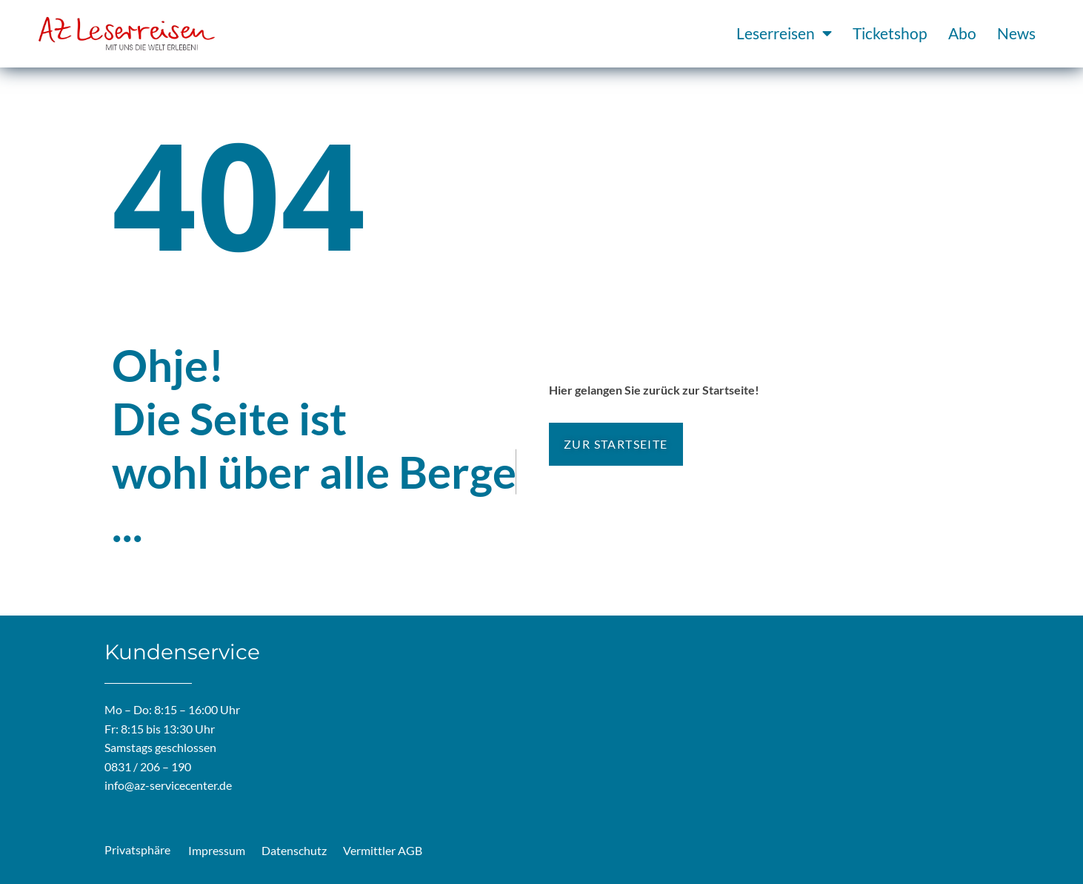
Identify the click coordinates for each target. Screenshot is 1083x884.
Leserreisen (784, 34)
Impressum (216, 850)
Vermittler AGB (382, 850)
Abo (962, 33)
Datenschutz (294, 850)
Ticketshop (890, 33)
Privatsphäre (137, 849)
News (1016, 33)
